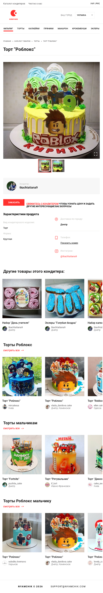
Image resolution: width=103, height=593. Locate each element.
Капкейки (34, 28)
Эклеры (95, 28)
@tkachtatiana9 (68, 257)
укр (92, 3)
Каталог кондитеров (14, 3)
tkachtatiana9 (29, 187)
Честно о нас (35, 3)
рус (98, 3)
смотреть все (11, 351)
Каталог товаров (22, 41)
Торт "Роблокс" (50, 41)
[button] (51, 110)
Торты (20, 28)
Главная (7, 41)
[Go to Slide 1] (44, 165)
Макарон (63, 28)
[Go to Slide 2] (58, 165)
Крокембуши (79, 28)
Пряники (48, 28)
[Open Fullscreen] (95, 154)
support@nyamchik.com (68, 586)
